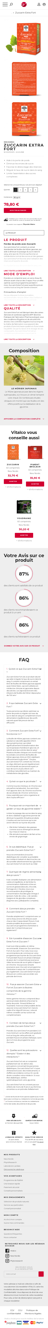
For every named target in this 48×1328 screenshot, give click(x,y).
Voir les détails (35, 220)
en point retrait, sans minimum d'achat (13, 1137)
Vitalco (10, 1250)
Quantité (7, 190)
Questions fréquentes (13, 1234)
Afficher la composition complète (24, 419)
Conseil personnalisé (12, 1208)
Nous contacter (10, 1237)
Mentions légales (33, 1313)
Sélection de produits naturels (16, 1202)
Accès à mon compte (13, 1219)
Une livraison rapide (12, 1184)
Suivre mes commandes (14, 1223)
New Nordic (9, 142)
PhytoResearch (10, 1162)
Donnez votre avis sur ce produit (24, 646)
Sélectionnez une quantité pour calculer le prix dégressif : (23, 185)
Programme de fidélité (13, 1180)
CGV (12, 1310)
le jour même (34, 1119)
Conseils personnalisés (13, 1191)
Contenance (8, 197)
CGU (20, 1310)
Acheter (13, 481)
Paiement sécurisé (11, 1187)
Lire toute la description (19, 271)
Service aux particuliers (13, 1205)
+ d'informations (13, 487)
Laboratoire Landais (12, 1166)
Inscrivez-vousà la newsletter (24, 1268)
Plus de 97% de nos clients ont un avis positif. (34, 1138)
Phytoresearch (14, 1261)
